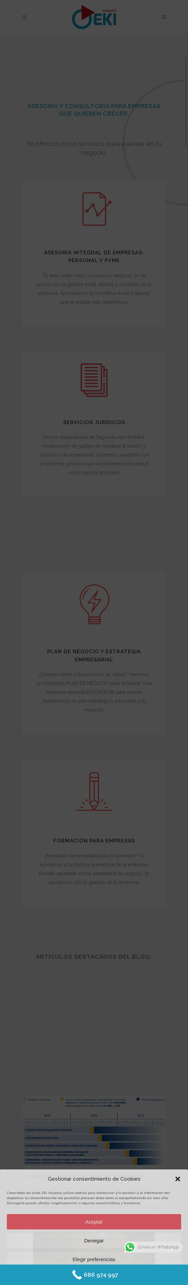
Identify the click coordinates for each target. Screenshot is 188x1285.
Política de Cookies (74, 1275)
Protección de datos (113, 1275)
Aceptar (94, 1222)
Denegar (94, 1240)
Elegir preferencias (93, 1259)
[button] (177, 1179)
